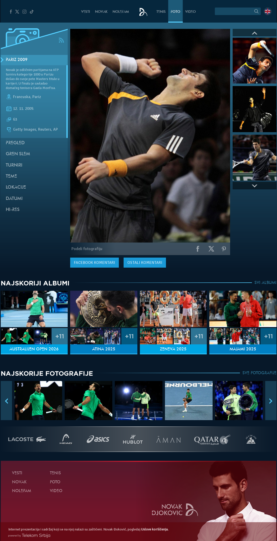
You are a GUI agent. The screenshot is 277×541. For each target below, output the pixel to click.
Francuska (21, 96)
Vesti (85, 12)
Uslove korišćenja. (154, 529)
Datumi (14, 198)
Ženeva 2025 (173, 349)
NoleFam (121, 12)
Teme (11, 176)
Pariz (36, 96)
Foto (175, 12)
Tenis (161, 12)
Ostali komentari (144, 262)
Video (190, 12)
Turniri (14, 165)
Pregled (15, 143)
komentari (94, 262)
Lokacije (16, 187)
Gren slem (18, 154)
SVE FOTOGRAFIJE (259, 373)
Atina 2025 (103, 349)
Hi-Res (13, 209)
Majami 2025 (243, 349)
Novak (101, 12)
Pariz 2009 (17, 60)
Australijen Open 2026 (34, 349)
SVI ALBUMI (265, 283)
